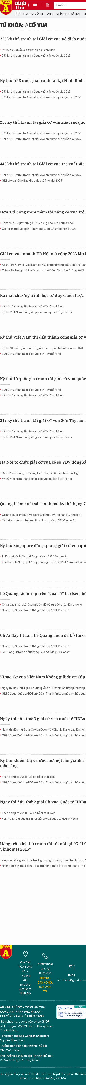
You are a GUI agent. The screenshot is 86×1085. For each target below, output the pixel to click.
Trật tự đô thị (33, 13)
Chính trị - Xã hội (68, 13)
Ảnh (50, 13)
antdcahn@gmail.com (71, 980)
